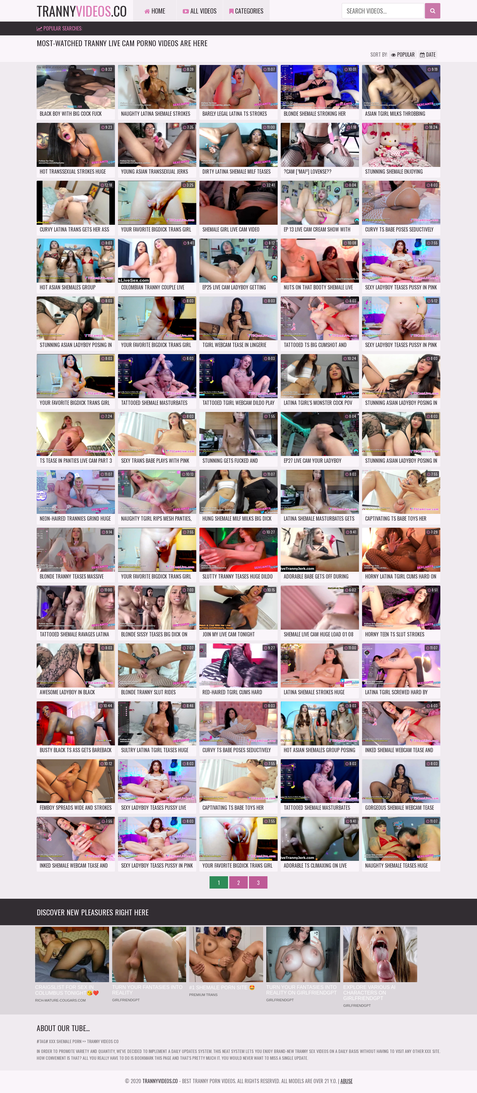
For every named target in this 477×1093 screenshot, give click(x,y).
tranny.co (82, 10)
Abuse (346, 1081)
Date (427, 54)
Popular (403, 54)
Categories (246, 10)
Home (154, 10)
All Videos (200, 10)
